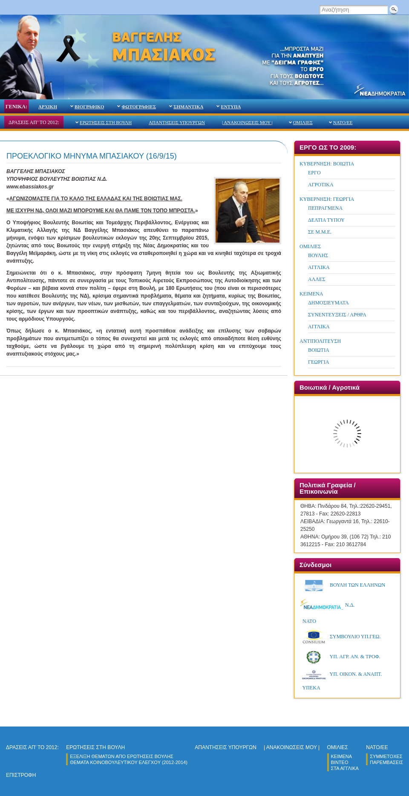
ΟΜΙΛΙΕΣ (303, 122)
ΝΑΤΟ (308, 621)
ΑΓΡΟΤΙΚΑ (321, 185)
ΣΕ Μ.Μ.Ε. (319, 232)
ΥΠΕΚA (310, 688)
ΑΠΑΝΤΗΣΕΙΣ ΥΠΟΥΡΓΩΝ (177, 122)
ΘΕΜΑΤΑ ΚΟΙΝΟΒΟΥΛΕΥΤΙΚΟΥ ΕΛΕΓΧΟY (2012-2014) (128, 762)
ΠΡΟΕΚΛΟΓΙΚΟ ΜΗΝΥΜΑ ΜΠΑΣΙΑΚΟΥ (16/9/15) (91, 156)
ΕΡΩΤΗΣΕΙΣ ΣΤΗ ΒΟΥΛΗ (106, 122)
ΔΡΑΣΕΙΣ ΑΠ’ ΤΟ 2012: (34, 122)
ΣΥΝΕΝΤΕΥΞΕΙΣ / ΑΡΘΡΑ (337, 315)
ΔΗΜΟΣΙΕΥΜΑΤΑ (328, 303)
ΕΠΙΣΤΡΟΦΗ (21, 775)
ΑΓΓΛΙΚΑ (319, 267)
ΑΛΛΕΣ (316, 279)
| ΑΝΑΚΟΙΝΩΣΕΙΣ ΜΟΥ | (247, 122)
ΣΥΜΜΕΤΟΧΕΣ (386, 756)
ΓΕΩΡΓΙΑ (318, 362)
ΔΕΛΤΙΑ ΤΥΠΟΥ (326, 220)
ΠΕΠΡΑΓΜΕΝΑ (325, 208)
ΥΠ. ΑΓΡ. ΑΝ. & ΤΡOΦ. (340, 657)
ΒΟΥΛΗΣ (318, 255)
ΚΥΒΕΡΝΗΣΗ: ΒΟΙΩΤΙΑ (327, 164)
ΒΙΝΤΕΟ (340, 762)
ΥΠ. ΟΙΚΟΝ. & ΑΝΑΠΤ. (341, 674)
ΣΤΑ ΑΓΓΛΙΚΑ (345, 768)
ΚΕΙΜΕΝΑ (311, 294)
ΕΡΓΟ (314, 173)
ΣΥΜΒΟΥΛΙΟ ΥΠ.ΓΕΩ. (340, 637)
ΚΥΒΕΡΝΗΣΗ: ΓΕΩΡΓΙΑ (327, 199)
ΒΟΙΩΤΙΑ (318, 350)
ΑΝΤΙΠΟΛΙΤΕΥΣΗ (320, 341)
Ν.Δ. (327, 605)
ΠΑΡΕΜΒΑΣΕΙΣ (386, 762)
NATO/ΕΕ (343, 122)
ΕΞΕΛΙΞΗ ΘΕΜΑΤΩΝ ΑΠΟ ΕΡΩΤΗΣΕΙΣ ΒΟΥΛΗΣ (121, 756)
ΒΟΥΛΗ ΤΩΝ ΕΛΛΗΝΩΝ (342, 585)
